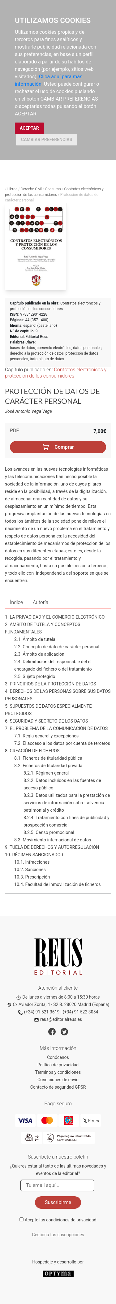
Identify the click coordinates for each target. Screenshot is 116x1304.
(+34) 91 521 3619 (39, 1011)
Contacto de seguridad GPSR (58, 1087)
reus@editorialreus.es (58, 1019)
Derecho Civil (31, 189)
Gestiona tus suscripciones (58, 1234)
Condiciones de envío (58, 1079)
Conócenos (58, 1057)
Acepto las (61, 1219)
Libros (12, 189)
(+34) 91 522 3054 (80, 1011)
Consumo (53, 189)
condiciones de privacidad (71, 1219)
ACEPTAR (29, 128)
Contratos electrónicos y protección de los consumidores (55, 372)
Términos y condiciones (58, 1072)
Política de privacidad (58, 1064)
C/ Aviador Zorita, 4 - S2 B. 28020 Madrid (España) (58, 1004)
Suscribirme (58, 1202)
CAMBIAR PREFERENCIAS (46, 139)
